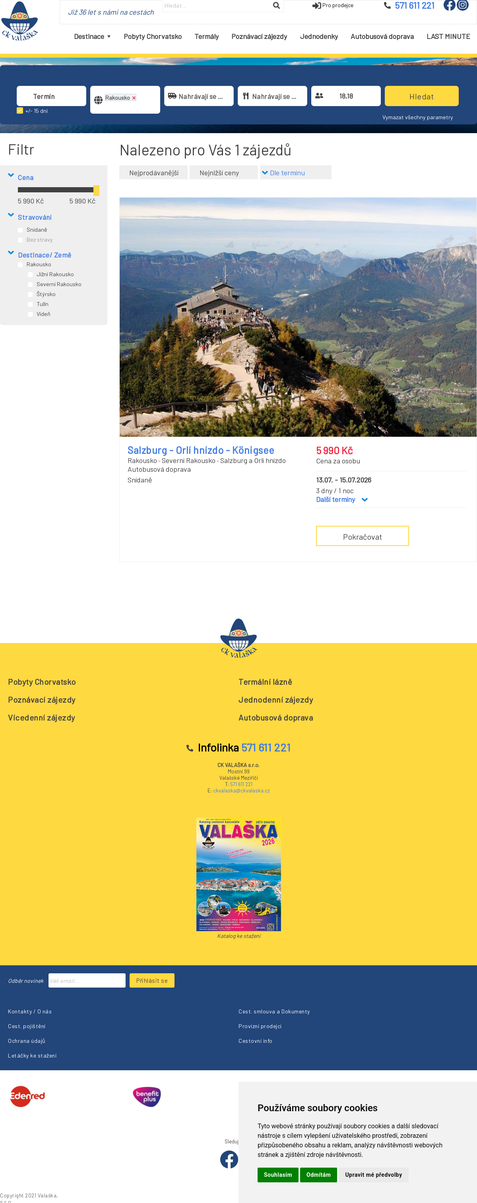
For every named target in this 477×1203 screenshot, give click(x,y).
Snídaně (37, 229)
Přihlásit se (152, 980)
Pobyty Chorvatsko (42, 681)
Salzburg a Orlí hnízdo (253, 460)
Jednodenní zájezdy (275, 699)
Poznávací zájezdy (42, 699)
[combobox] (51, 96)
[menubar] (272, 36)
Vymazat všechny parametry (417, 117)
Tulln (42, 303)
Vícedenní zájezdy (41, 717)
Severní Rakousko (59, 284)
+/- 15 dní (36, 110)
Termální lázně (265, 681)
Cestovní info (255, 1040)
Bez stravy (40, 239)
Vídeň (43, 313)
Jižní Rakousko (55, 274)
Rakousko (39, 264)
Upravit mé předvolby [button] (373, 1175)
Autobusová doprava (275, 717)
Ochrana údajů (27, 1040)
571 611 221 (241, 784)
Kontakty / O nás (30, 1011)
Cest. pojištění (27, 1026)
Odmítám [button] (318, 1175)
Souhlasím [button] (278, 1175)
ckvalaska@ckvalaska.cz (241, 790)
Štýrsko (46, 294)
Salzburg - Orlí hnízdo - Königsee (201, 450)
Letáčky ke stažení (32, 1055)
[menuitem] (92, 36)
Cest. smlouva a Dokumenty (274, 1011)
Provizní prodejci (260, 1026)
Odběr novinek (25, 980)
